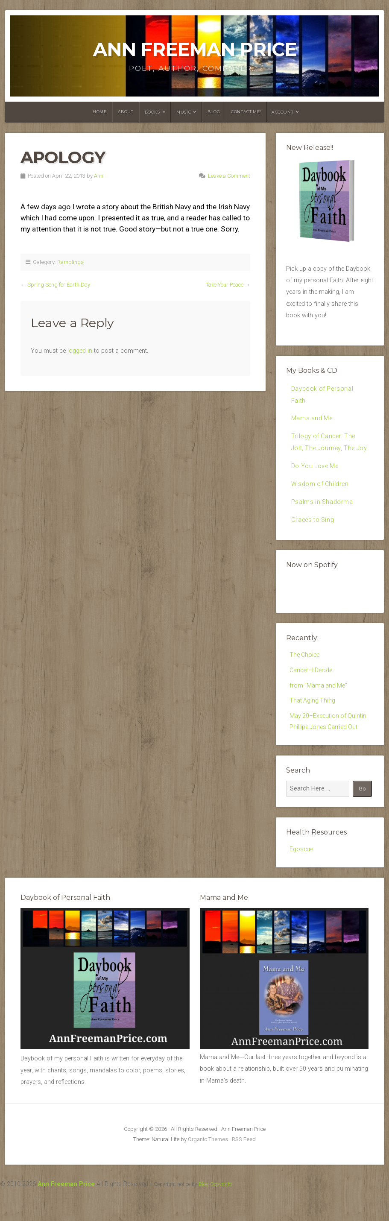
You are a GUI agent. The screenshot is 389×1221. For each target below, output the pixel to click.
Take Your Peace (224, 284)
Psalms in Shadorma (322, 517)
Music (183, 112)
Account (282, 112)
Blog (214, 111)
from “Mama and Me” (319, 703)
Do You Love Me (315, 480)
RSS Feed (244, 1160)
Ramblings (70, 262)
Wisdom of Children (320, 498)
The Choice (305, 671)
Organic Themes (208, 1160)
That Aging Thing (313, 719)
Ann (98, 176)
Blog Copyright (215, 1205)
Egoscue (301, 869)
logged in (79, 350)
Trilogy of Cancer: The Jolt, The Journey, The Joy (324, 450)
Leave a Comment (229, 176)
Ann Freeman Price (194, 49)
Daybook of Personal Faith (322, 395)
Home (99, 111)
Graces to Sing (313, 535)
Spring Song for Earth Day (58, 284)
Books (152, 112)
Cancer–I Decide (311, 687)
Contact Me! (246, 111)
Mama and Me (312, 419)
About (126, 111)
